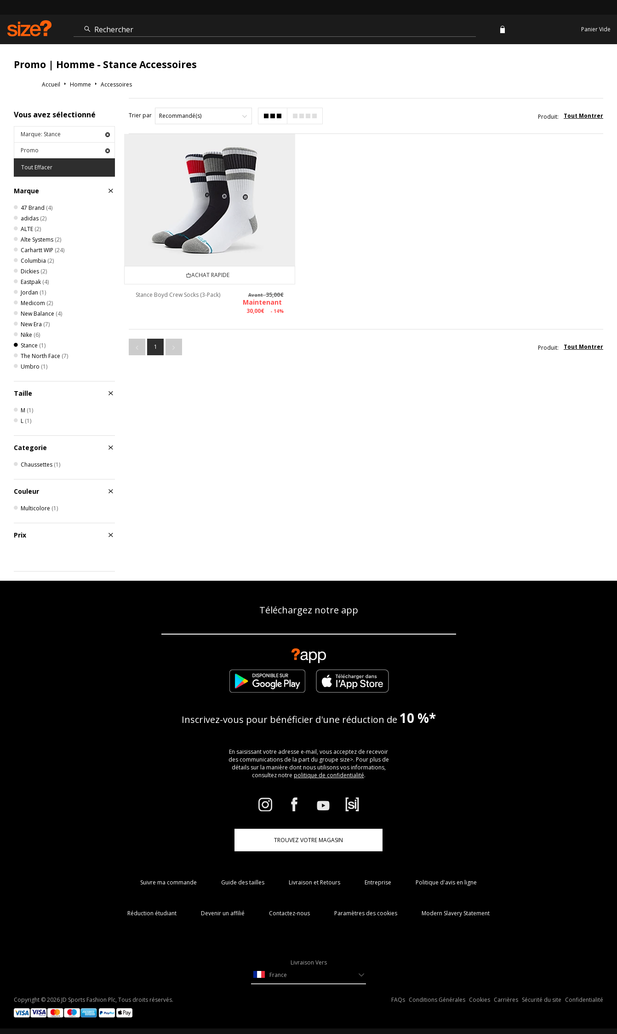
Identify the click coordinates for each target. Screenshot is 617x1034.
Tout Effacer (36, 167)
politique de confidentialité (329, 775)
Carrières (506, 1000)
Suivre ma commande (168, 882)
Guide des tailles (242, 882)
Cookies (479, 1000)
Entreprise (378, 882)
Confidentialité (584, 1000)
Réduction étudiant (152, 913)
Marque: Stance (65, 134)
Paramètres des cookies (365, 913)
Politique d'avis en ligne (446, 882)
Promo (65, 150)
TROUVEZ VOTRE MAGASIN (308, 840)
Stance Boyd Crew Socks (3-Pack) (171, 288)
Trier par (140, 115)
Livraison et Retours (314, 882)
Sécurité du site (541, 1000)
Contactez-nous (289, 913)
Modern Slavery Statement (456, 913)
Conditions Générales (437, 1000)
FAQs (398, 1000)
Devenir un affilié (223, 913)
